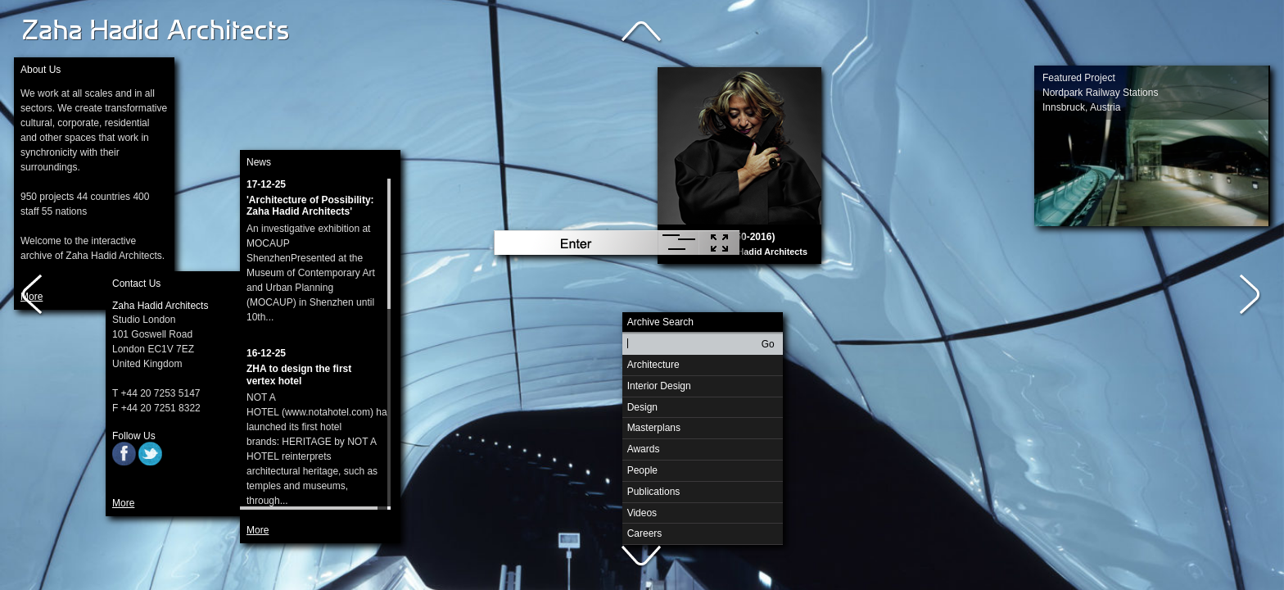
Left (33, 295)
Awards (643, 449)
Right (1251, 295)
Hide (719, 242)
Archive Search (660, 322)
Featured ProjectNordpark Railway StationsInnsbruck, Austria (1100, 92)
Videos (642, 513)
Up (642, 33)
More (123, 503)
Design (640, 405)
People (642, 470)
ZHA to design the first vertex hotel (298, 375)
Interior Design (656, 384)
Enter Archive (576, 242)
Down (642, 557)
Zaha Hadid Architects (157, 31)
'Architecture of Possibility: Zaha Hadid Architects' (310, 206)
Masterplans (651, 425)
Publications (653, 491)
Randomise (678, 242)
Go (768, 344)
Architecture (651, 362)
